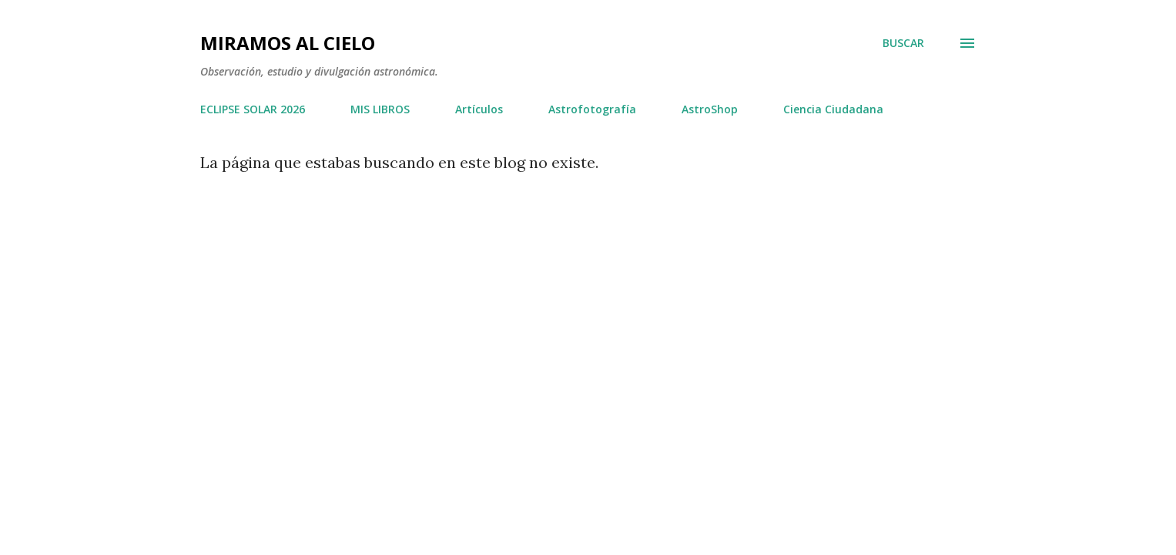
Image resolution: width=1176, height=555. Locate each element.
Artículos (479, 109)
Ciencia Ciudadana (833, 109)
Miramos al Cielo (287, 43)
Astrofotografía (592, 109)
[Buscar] (903, 43)
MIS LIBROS (380, 109)
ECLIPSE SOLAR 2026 (252, 109)
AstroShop (710, 109)
